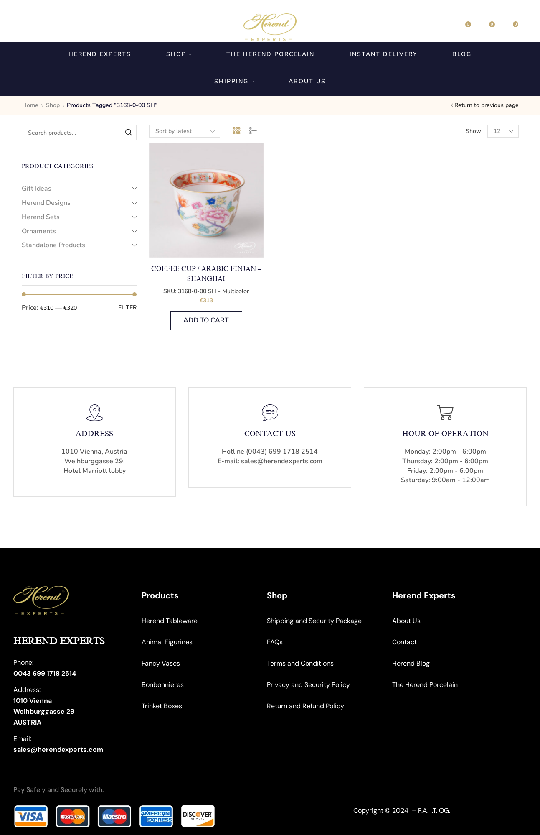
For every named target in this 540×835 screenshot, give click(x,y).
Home (30, 105)
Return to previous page (486, 105)
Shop (178, 54)
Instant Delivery (383, 54)
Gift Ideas (36, 188)
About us (307, 81)
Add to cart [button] (206, 320)
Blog (462, 54)
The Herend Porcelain (270, 54)
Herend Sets (41, 217)
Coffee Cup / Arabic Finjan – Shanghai (206, 274)
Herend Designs (46, 202)
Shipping (234, 81)
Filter (127, 308)
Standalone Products (53, 245)
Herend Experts (99, 54)
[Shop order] (184, 131)
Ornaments (39, 231)
